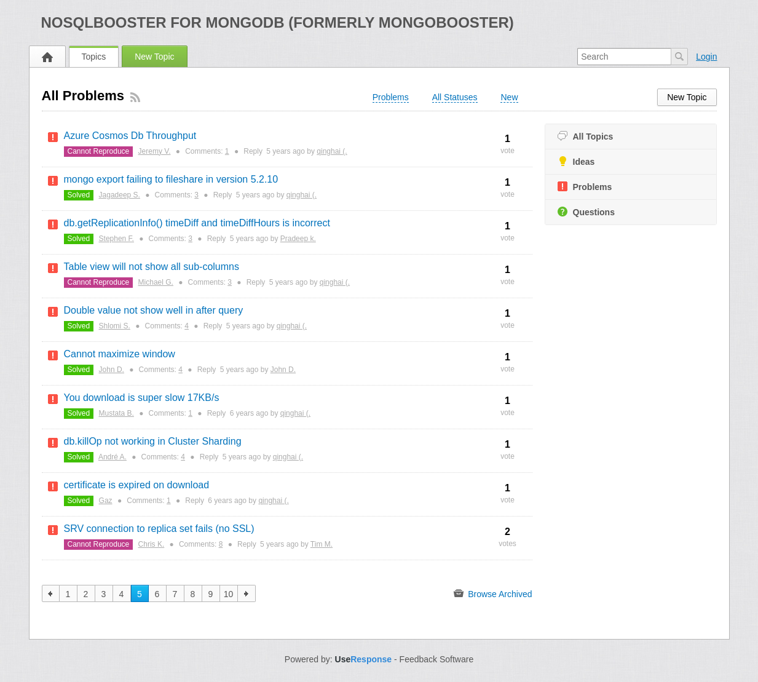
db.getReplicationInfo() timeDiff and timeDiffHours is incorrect (197, 223)
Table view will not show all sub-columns (151, 266)
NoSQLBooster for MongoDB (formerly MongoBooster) (277, 22)
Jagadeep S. (119, 195)
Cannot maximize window (119, 354)
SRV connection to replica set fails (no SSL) (159, 528)
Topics (94, 56)
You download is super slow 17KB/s (141, 397)
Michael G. (155, 282)
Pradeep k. (298, 238)
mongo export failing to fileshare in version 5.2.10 (171, 179)
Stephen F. (116, 238)
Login (706, 56)
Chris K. (151, 544)
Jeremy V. (154, 151)
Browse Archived (493, 593)
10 (229, 594)
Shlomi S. (114, 326)
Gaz (106, 500)
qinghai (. (332, 151)
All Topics (586, 136)
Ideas (576, 161)
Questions (586, 212)
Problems (585, 186)
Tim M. (321, 544)
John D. (111, 369)
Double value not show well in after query (153, 310)
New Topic (154, 56)
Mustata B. (116, 413)
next (247, 593)
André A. (112, 457)
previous (51, 593)
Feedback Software (437, 659)
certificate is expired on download (137, 485)
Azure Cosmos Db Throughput (130, 135)
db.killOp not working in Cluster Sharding (153, 441)
